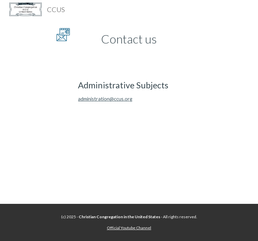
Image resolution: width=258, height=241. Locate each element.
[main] (128, 39)
